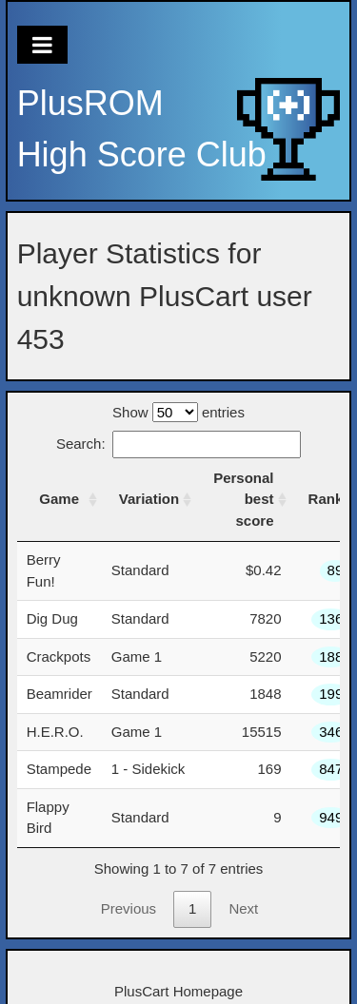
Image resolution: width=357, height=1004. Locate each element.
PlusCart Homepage (178, 991)
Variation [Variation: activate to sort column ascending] (149, 499)
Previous (128, 908)
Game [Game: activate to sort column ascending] (59, 499)
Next (243, 908)
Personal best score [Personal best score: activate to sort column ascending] (243, 499)
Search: (178, 443)
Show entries (178, 412)
